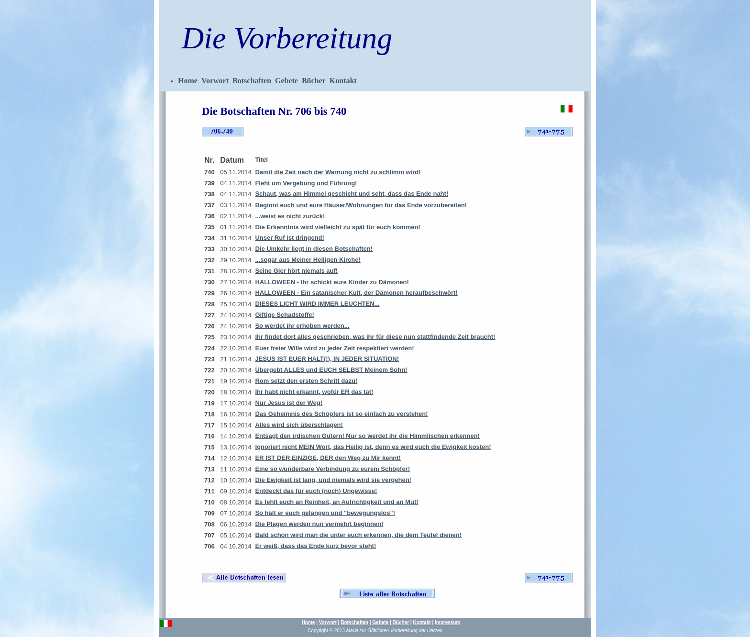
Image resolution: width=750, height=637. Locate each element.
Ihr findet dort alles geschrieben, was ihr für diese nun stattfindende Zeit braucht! (375, 336)
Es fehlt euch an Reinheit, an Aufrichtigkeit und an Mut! (336, 501)
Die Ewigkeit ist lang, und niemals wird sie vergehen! (333, 479)
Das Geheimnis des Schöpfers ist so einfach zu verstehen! (341, 413)
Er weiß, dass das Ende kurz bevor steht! (315, 545)
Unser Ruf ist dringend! (289, 237)
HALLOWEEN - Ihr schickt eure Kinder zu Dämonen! (331, 282)
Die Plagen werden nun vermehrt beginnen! (319, 523)
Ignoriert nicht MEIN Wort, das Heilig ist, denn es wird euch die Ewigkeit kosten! (373, 446)
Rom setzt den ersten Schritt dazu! (306, 380)
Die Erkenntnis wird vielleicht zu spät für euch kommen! (337, 227)
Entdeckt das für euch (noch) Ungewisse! (316, 490)
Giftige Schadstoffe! (284, 314)
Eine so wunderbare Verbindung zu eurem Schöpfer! (332, 468)
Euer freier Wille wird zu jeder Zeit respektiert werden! (334, 348)
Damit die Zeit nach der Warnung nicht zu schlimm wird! (337, 172)
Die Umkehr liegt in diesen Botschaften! (314, 248)
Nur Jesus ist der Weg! (288, 402)
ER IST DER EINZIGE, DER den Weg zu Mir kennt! (328, 457)
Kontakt (343, 81)
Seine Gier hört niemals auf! (296, 270)
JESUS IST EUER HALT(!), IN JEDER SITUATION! (327, 358)
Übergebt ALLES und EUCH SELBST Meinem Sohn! (331, 369)
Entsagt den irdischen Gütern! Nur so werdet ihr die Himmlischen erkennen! (367, 435)
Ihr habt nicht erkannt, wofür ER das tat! (314, 391)
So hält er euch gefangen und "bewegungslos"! (325, 512)
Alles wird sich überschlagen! (299, 424)
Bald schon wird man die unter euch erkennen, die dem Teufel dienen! (358, 534)
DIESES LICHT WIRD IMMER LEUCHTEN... (317, 303)
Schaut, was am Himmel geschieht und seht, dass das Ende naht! (351, 193)
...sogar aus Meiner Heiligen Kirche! (307, 259)
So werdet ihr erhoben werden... (302, 325)
